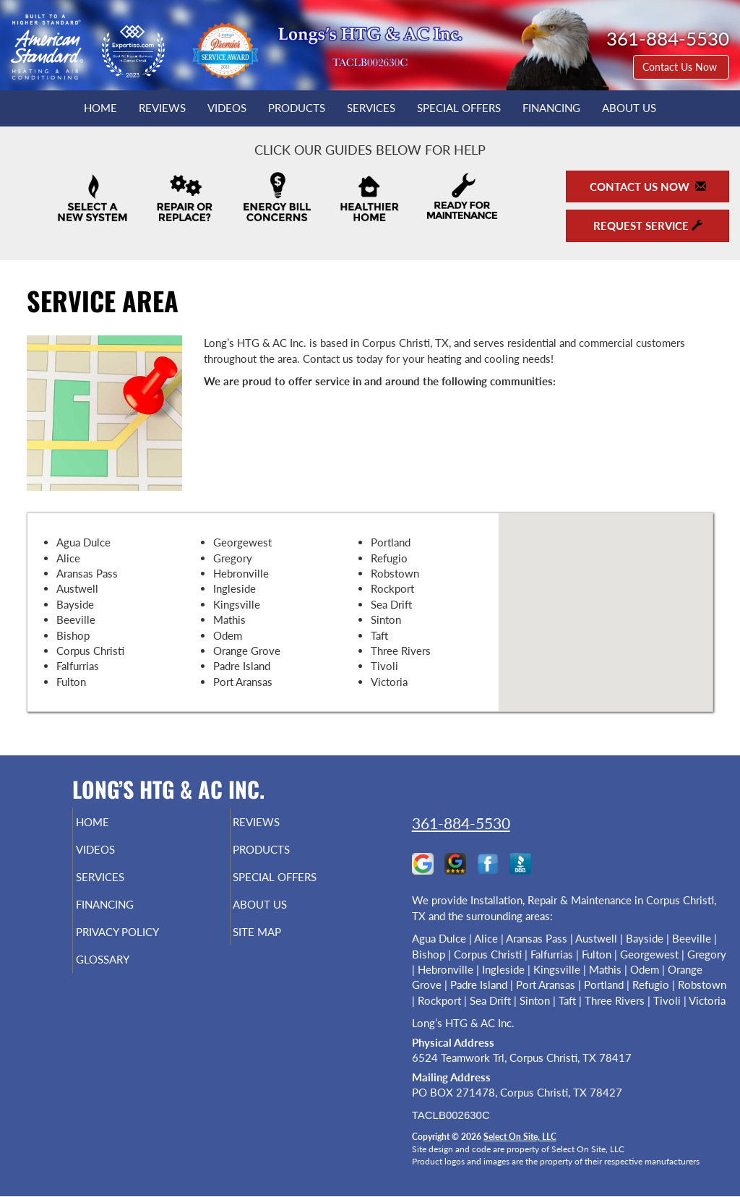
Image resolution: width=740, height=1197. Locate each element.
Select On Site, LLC (519, 1136)
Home (100, 107)
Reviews (162, 107)
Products (296, 107)
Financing (551, 107)
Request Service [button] (647, 225)
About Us (629, 107)
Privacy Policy (145, 945)
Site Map (281, 945)
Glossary (127, 975)
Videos (226, 107)
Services (371, 107)
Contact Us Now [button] (681, 67)
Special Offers (459, 107)
